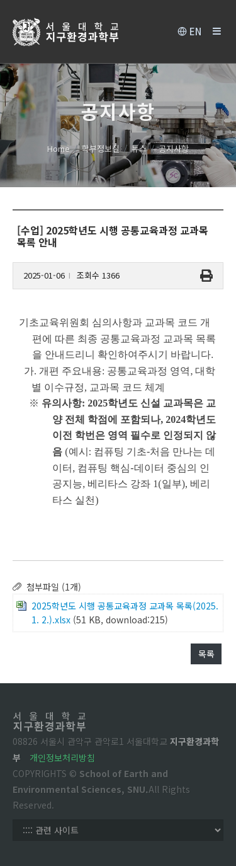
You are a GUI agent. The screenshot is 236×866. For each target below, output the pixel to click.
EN (189, 31)
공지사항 (174, 148)
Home (58, 148)
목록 (206, 653)
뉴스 (139, 148)
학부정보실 (101, 148)
